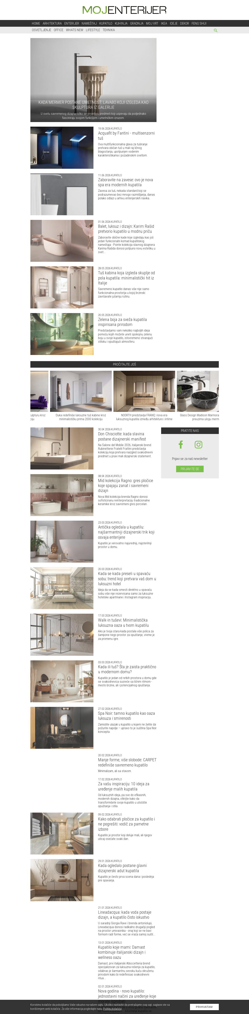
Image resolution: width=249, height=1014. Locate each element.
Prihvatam (204, 1006)
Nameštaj (89, 23)
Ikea (164, 23)
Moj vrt (152, 23)
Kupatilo (105, 23)
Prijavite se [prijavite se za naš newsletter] (190, 469)
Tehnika (109, 30)
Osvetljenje (41, 30)
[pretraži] (215, 31)
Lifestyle (93, 30)
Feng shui (199, 23)
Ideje (173, 23)
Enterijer (71, 23)
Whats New (74, 30)
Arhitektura (52, 23)
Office (58, 30)
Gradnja (136, 23)
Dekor (184, 23)
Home (36, 23)
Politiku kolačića (112, 1009)
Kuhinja (121, 23)
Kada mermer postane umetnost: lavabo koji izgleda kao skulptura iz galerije (93, 105)
